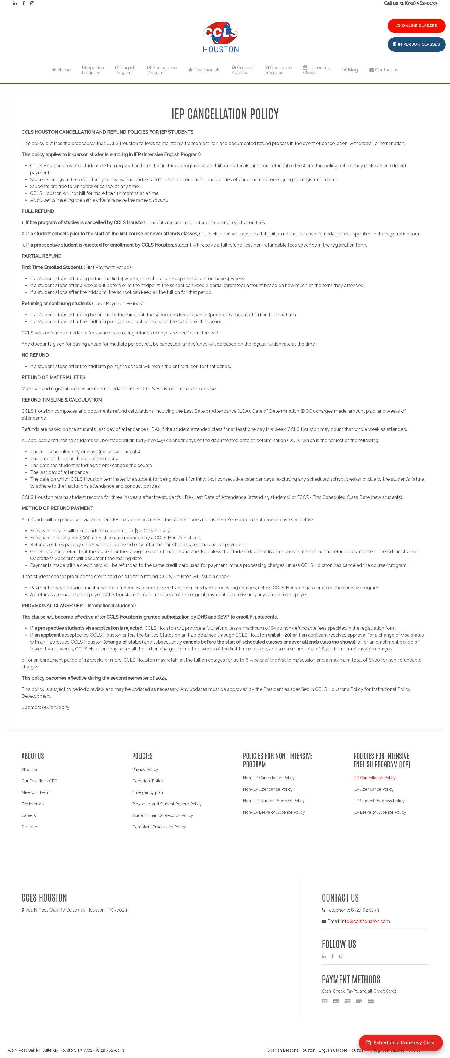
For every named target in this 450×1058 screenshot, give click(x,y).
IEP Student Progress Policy (379, 801)
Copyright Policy (148, 781)
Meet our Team (35, 792)
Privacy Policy (145, 769)
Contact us (383, 70)
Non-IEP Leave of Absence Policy (274, 812)
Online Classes (416, 26)
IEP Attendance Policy (374, 789)
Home (61, 70)
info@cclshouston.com (365, 921)
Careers (29, 815)
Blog (350, 70)
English (125, 70)
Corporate (278, 70)
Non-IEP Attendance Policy (268, 789)
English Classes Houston (341, 1050)
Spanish (93, 70)
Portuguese (162, 70)
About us (30, 769)
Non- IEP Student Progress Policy (274, 801)
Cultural (242, 70)
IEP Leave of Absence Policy (380, 812)
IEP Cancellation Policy (375, 778)
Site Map (29, 827)
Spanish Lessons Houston (291, 1050)
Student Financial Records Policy (162, 815)
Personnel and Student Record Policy (167, 804)
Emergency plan (147, 792)
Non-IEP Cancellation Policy (269, 778)
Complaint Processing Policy (159, 827)
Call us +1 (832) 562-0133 (410, 3)
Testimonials (204, 70)
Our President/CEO (39, 781)
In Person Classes (416, 44)
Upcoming (317, 70)
